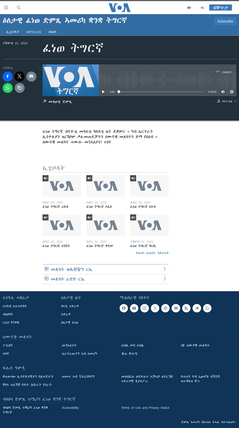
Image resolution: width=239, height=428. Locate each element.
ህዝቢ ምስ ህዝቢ (132, 345)
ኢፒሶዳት (12, 32)
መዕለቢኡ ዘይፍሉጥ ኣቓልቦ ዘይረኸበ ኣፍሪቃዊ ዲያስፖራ (147, 379)
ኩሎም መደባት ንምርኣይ (152, 253)
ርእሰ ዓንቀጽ (11, 323)
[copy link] (20, 88)
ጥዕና (6, 354)
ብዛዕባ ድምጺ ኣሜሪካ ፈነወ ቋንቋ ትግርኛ (25, 410)
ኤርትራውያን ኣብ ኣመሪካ (79, 354)
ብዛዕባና (8, 314)
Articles (33, 32)
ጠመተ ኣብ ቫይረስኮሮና (78, 377)
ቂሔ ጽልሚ (129, 354)
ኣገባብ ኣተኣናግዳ (15, 306)
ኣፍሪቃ (66, 314)
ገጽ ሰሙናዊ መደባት (195, 345)
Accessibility (70, 408)
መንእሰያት (69, 345)
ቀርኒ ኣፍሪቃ (70, 306)
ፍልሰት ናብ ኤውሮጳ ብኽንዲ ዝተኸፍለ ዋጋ (200, 379)
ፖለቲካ (8, 345)
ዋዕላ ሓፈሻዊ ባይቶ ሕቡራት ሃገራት (27, 385)
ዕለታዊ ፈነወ (69, 323)
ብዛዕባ (52, 32)
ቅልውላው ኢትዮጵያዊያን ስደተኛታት (28, 377)
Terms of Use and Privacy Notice (145, 408)
